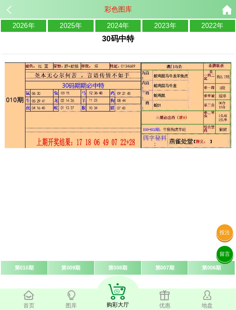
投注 (225, 232)
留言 (225, 254)
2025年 (71, 25)
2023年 (165, 25)
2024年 (118, 25)
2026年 (24, 25)
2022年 (212, 25)
